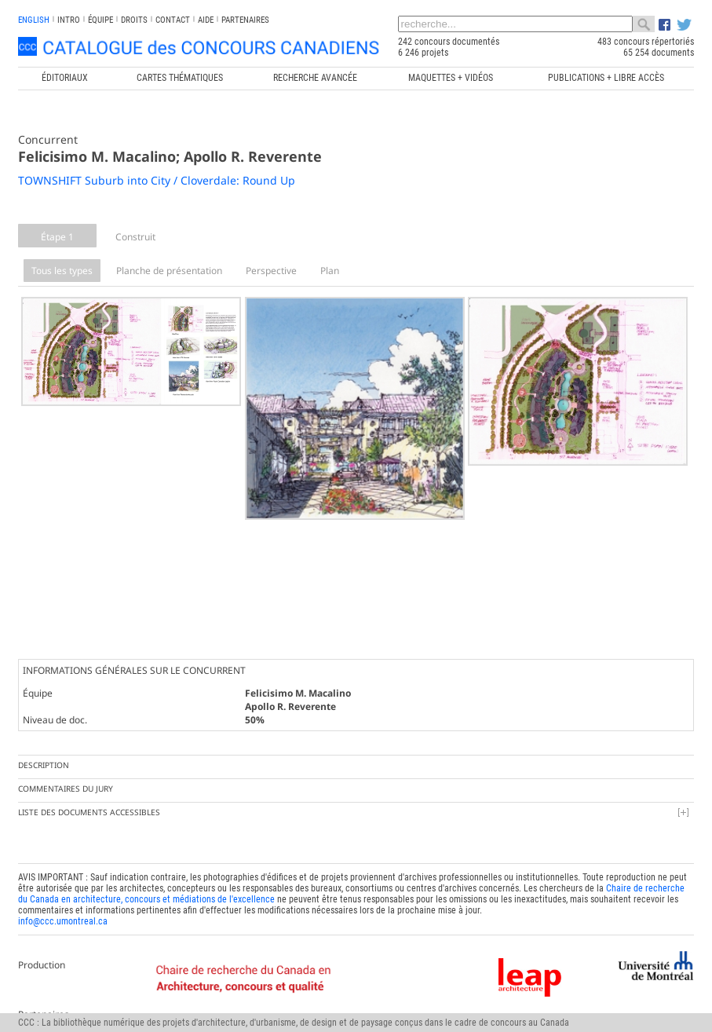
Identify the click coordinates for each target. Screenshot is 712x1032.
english (33, 20)
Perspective (271, 270)
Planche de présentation (169, 270)
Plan (329, 270)
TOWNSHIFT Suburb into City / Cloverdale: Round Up (156, 180)
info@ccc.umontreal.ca (63, 916)
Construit (135, 236)
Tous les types (62, 270)
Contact (172, 20)
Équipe (100, 20)
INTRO (68, 20)
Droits (134, 20)
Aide (206, 20)
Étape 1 (57, 236)
